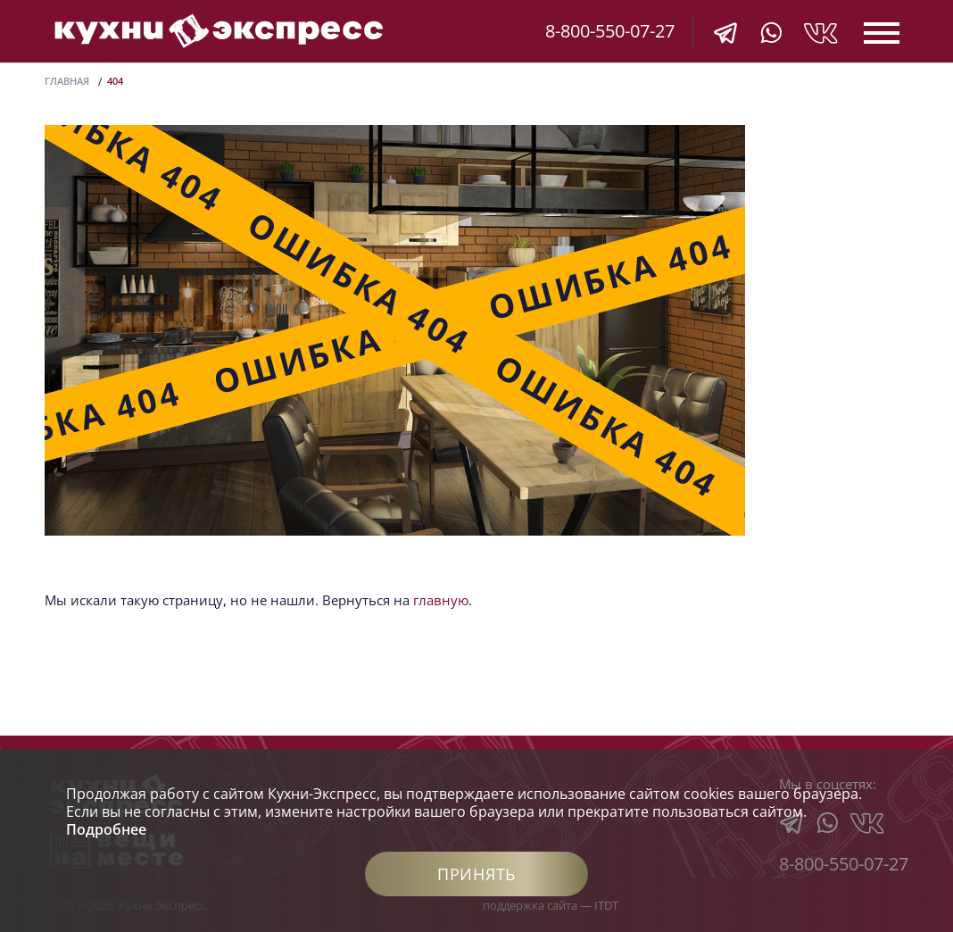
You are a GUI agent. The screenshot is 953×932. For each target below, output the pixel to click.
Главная (67, 80)
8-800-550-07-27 (610, 31)
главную (440, 600)
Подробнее (106, 829)
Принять (476, 874)
